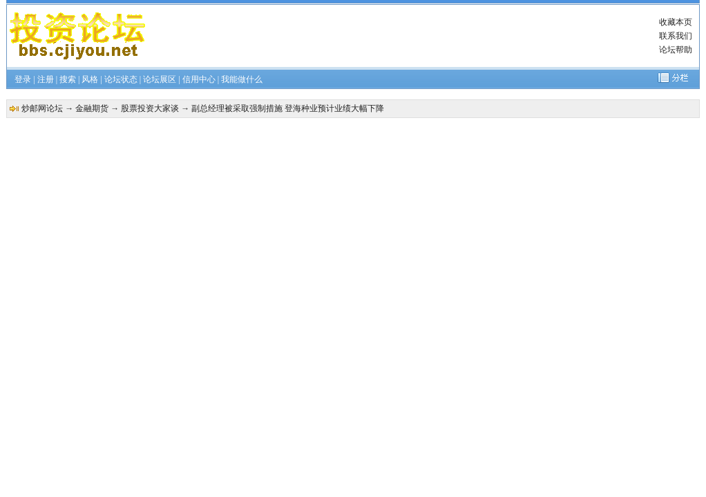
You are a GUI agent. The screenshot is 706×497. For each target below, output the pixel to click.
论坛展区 (159, 79)
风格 (90, 79)
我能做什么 (242, 79)
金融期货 (91, 108)
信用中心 (199, 79)
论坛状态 (120, 79)
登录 (23, 79)
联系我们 (675, 36)
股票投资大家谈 (150, 108)
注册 (45, 79)
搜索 (67, 79)
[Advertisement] (403, 36)
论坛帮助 (675, 50)
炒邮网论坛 (42, 108)
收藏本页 (675, 22)
